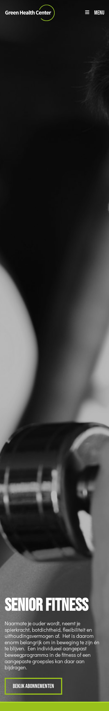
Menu (99, 12)
